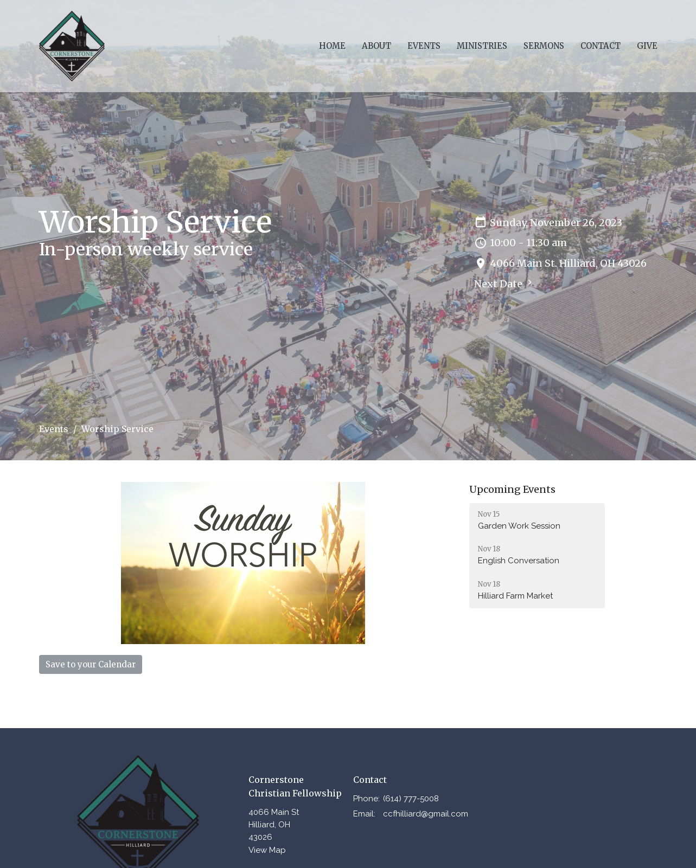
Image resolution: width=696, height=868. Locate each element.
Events (423, 46)
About (376, 46)
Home (332, 46)
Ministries (482, 46)
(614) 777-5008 (411, 798)
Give (647, 46)
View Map (267, 850)
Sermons (543, 46)
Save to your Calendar (91, 664)
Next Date (504, 283)
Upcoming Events (512, 489)
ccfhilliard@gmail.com (425, 814)
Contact (600, 46)
